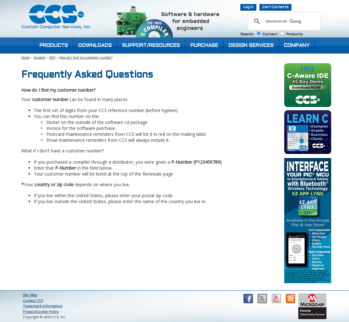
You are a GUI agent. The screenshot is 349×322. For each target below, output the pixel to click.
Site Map (30, 295)
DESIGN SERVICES (251, 45)
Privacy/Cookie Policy (41, 311)
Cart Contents (275, 7)
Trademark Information (43, 306)
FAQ (52, 57)
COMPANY (297, 45)
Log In (248, 7)
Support (39, 57)
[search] (283, 21)
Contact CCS (33, 300)
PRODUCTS (53, 45)
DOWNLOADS (95, 45)
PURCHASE (204, 45)
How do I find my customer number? (85, 57)
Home (25, 57)
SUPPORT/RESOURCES (151, 45)
